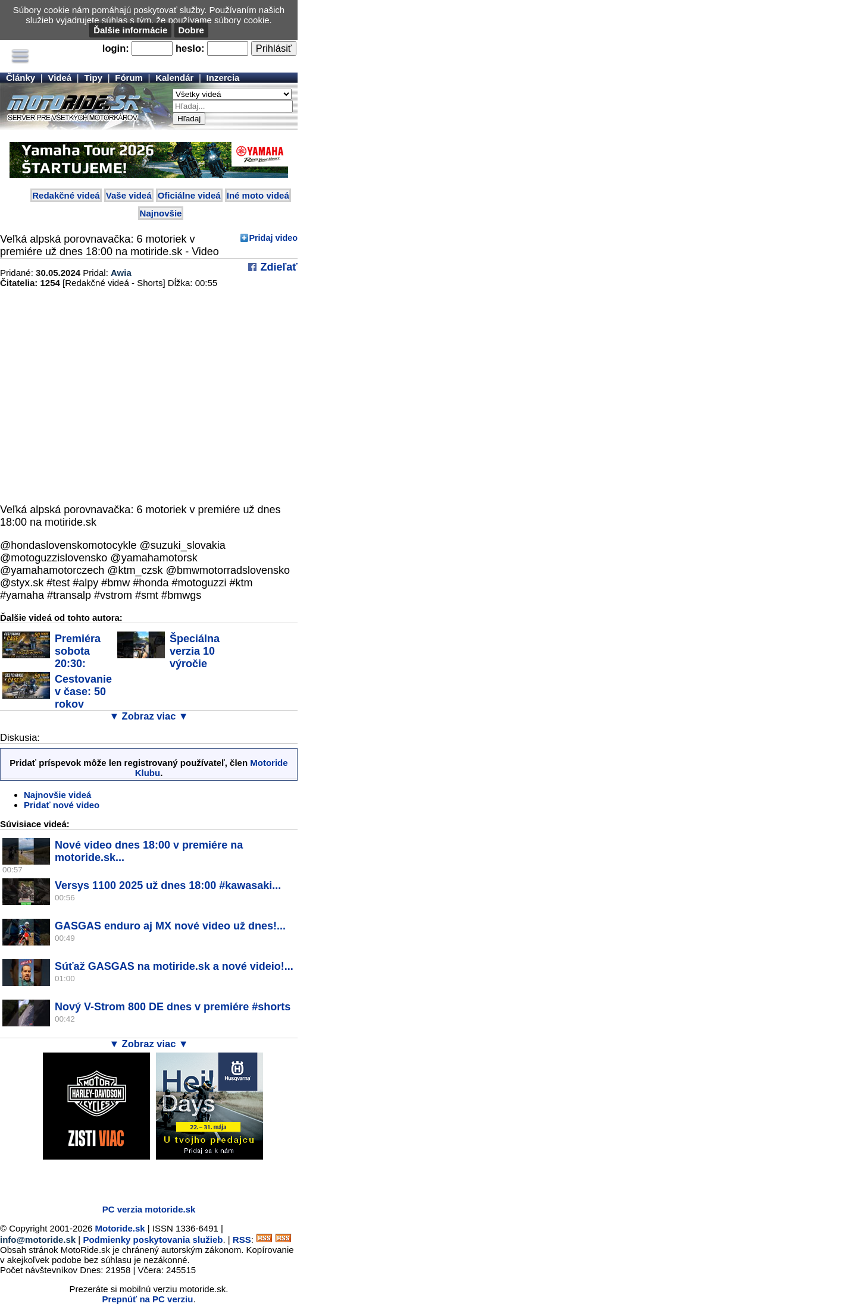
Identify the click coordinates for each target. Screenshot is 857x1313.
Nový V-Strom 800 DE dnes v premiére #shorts (172, 1007)
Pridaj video (273, 238)
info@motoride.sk (38, 1240)
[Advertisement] (139, 1177)
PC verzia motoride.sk (149, 1209)
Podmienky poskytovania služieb (153, 1240)
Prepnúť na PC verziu (147, 1299)
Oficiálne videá (189, 195)
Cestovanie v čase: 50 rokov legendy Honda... (57, 698)
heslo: (190, 48)
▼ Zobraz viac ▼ (149, 716)
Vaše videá (129, 195)
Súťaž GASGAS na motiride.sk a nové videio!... (174, 966)
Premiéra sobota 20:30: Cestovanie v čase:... (55, 657)
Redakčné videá (65, 195)
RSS (242, 1240)
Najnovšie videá (57, 795)
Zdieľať (277, 267)
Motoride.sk (120, 1228)
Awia (121, 273)
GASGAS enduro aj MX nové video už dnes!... (170, 926)
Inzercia (223, 78)
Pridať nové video (61, 805)
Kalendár (174, 78)
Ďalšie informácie (130, 30)
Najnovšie (161, 213)
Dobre (191, 30)
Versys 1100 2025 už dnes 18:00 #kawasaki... (168, 885)
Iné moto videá (258, 195)
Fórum (129, 78)
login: (115, 48)
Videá (59, 78)
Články (20, 78)
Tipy (93, 78)
